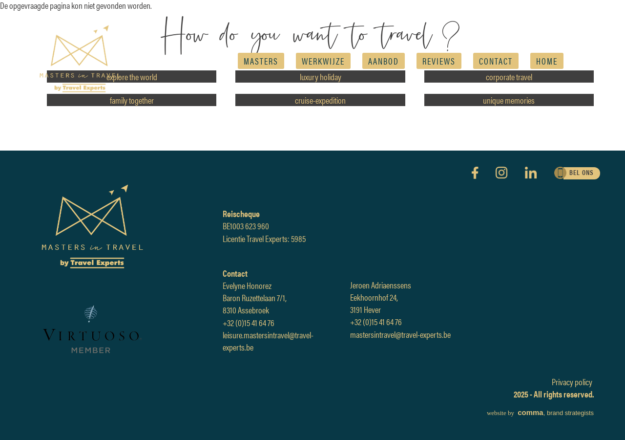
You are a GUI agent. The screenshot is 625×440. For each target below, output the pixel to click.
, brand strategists (540, 413)
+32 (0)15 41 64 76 (248, 322)
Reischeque (241, 213)
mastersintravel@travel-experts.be (400, 334)
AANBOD (383, 61)
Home (547, 61)
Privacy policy (572, 381)
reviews (439, 61)
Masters (261, 61)
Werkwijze (323, 61)
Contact (496, 61)
